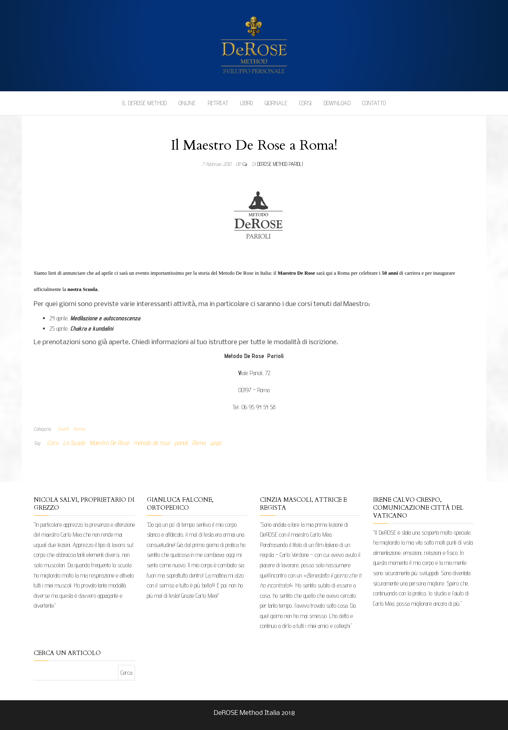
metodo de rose (152, 443)
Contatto (374, 103)
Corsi (305, 103)
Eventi (63, 429)
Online (187, 103)
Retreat (218, 103)
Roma (79, 429)
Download (336, 103)
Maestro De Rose (109, 443)
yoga (215, 443)
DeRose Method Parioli (280, 164)
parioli (181, 443)
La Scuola (74, 443)
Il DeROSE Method (144, 103)
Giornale (276, 103)
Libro (246, 103)
